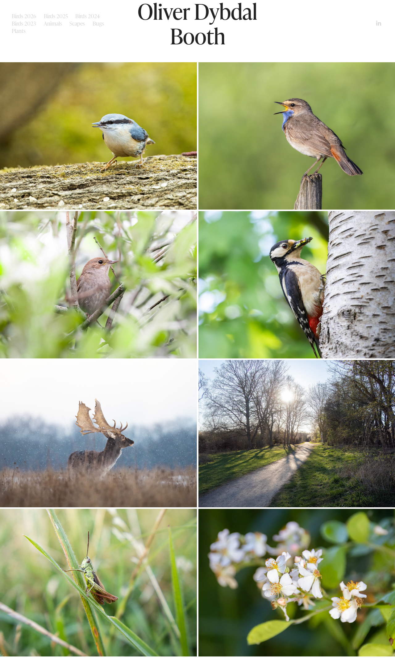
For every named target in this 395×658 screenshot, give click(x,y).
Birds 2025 (56, 16)
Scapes (77, 23)
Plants (19, 31)
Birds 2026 (24, 16)
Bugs (98, 23)
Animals (53, 23)
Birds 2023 (24, 23)
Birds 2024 (87, 16)
